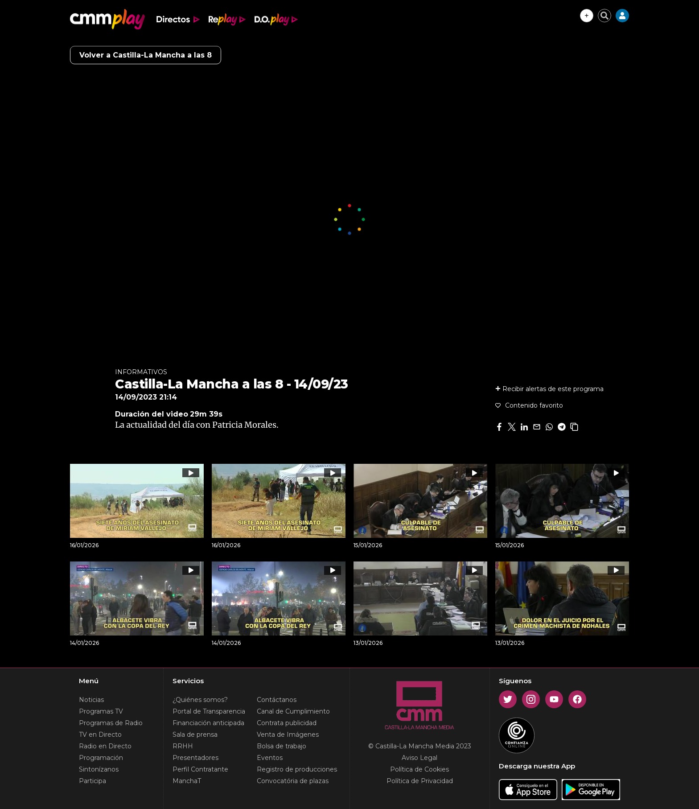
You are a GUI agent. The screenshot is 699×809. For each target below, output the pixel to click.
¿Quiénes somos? (200, 700)
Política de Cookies (419, 769)
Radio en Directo (105, 746)
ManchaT (187, 781)
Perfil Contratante (200, 769)
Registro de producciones (297, 769)
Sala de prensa (195, 735)
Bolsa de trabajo (281, 746)
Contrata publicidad (287, 723)
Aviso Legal (419, 758)
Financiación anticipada (208, 723)
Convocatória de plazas (293, 781)
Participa (92, 781)
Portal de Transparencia (209, 711)
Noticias (91, 700)
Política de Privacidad (420, 781)
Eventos (270, 758)
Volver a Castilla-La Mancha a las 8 (145, 55)
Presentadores (195, 758)
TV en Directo (100, 735)
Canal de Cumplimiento (293, 711)
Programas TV (101, 711)
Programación (101, 758)
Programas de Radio (111, 723)
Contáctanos (276, 700)
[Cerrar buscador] (604, 15)
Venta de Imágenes (288, 735)
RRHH (183, 746)
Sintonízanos (99, 769)
